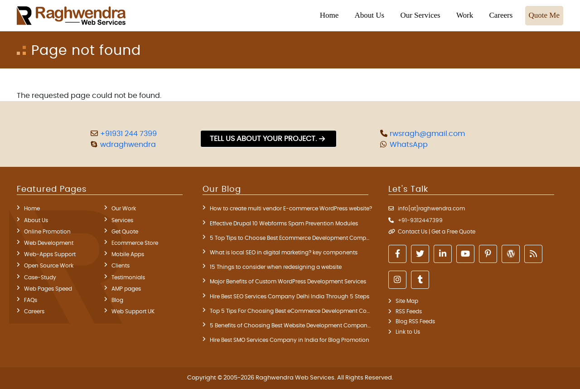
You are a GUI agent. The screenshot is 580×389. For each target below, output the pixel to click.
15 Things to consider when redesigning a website (276, 267)
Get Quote (124, 231)
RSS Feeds (409, 311)
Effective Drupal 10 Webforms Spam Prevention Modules (284, 223)
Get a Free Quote (453, 231)
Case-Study (40, 277)
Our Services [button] (420, 15)
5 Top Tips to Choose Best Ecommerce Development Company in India (291, 238)
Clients (120, 265)
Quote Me (544, 15)
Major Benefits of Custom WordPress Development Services (288, 281)
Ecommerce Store (134, 243)
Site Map (407, 301)
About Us (36, 220)
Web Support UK (133, 311)
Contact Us (412, 231)
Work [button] (464, 15)
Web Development (48, 243)
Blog (117, 300)
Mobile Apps (127, 254)
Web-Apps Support (50, 254)
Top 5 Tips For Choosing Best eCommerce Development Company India (291, 311)
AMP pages (126, 289)
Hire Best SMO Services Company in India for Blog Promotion (289, 340)
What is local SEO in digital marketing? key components (284, 252)
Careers (500, 15)
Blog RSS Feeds (415, 321)
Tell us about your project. (263, 138)
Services (122, 220)
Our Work (123, 208)
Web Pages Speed (48, 289)
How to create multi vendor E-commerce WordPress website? (291, 208)
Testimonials (128, 277)
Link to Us (408, 332)
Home (329, 15)
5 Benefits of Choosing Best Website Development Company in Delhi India (291, 325)
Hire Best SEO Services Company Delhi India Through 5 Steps (289, 296)
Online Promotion (47, 231)
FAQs (30, 300)
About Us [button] (370, 15)
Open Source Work (48, 265)
